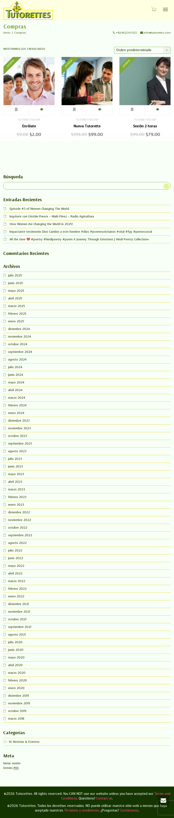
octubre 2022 (17, 528)
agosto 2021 (17, 634)
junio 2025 (15, 283)
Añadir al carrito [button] (16, 110)
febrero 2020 (17, 680)
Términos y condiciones (81, 810)
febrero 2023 (17, 497)
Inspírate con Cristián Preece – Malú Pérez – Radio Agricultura (51, 216)
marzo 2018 (16, 719)
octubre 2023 (17, 436)
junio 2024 (15, 375)
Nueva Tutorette (87, 126)
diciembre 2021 (18, 604)
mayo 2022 (16, 566)
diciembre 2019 (18, 696)
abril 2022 (15, 573)
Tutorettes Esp (29, 120)
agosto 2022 (17, 543)
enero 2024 (16, 413)
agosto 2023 (17, 451)
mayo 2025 (16, 291)
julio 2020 (15, 642)
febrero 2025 (17, 314)
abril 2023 (15, 482)
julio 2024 (15, 367)
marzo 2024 (16, 398)
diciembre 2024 (19, 329)
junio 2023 (15, 466)
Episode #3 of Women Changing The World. (39, 209)
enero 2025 (16, 321)
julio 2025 (15, 275)
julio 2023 (15, 459)
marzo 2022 (16, 581)
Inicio (6, 32)
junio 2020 (15, 650)
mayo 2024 (16, 382)
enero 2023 (16, 505)
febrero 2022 (17, 589)
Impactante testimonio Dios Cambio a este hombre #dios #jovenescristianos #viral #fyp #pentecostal (80, 232)
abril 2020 (15, 665)
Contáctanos (129, 810)
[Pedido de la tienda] (142, 50)
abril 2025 (15, 298)
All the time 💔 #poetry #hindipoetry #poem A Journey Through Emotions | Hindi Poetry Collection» (79, 239)
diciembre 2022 (19, 512)
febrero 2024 (17, 405)
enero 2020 (16, 688)
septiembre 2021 (19, 627)
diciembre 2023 (19, 421)
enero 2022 (16, 596)
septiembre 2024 (20, 352)
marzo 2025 (16, 306)
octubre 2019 (17, 711)
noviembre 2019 (19, 703)
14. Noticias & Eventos (24, 742)
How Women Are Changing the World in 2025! (41, 224)
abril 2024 (15, 390)
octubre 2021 (17, 619)
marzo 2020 (16, 673)
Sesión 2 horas (145, 126)
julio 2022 (15, 550)
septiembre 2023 (20, 443)
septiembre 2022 (20, 535)
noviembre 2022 (19, 520)
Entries (11, 768)
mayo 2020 (16, 657)
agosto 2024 (17, 359)
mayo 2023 (16, 474)
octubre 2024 (17, 344)
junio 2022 (15, 558)
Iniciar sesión (11, 763)
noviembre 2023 (19, 428)
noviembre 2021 (19, 612)
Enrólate (29, 126)
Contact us (104, 798)
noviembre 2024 (19, 336)
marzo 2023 (16, 489)
